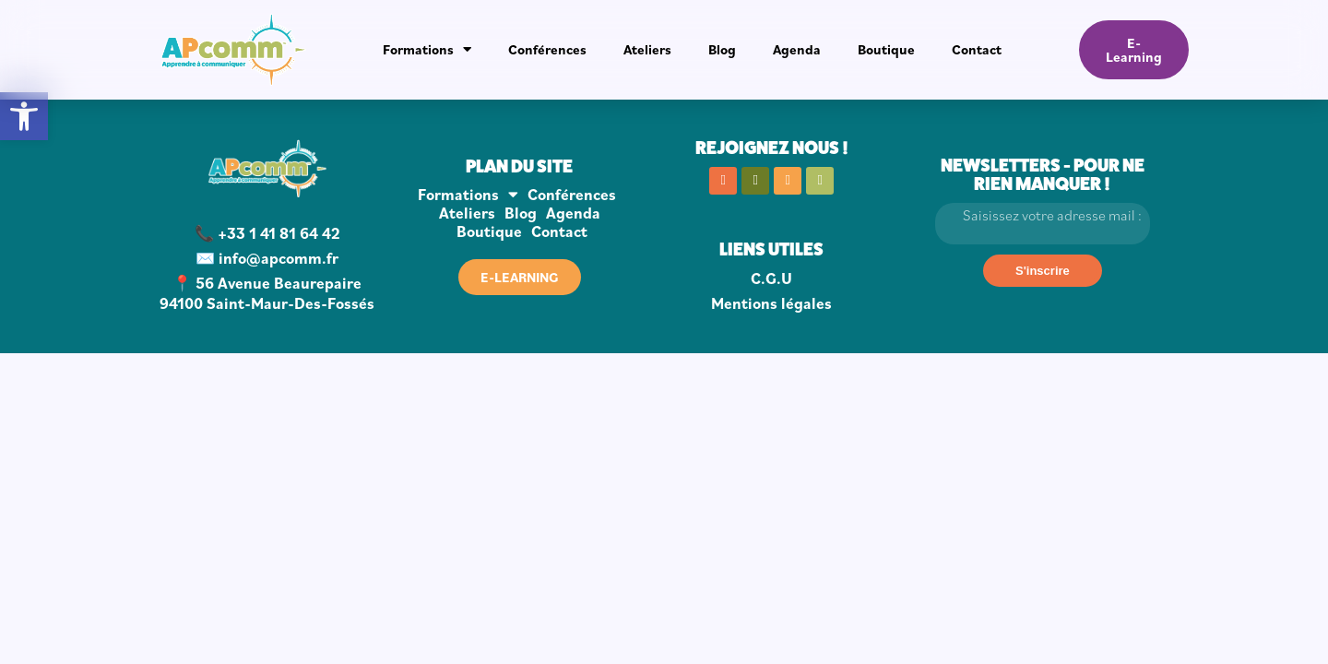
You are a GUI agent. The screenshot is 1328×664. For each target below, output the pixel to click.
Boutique (886, 49)
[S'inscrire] (1042, 271)
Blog (722, 49)
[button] (24, 116)
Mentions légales (771, 303)
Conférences (547, 49)
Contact (977, 49)
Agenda (797, 49)
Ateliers (647, 49)
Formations (427, 49)
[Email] (1043, 223)
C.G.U (771, 278)
